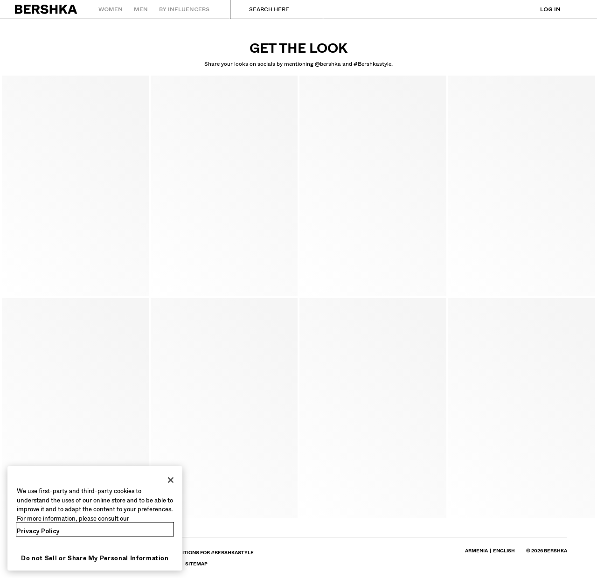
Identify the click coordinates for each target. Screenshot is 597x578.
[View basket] (575, 9)
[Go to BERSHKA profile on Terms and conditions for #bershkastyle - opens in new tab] (195, 552)
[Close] (170, 480)
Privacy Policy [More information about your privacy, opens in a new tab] (38, 531)
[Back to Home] (46, 9)
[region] (94, 518)
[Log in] (541, 9)
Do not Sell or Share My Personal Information (95, 558)
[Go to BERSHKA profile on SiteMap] (196, 563)
